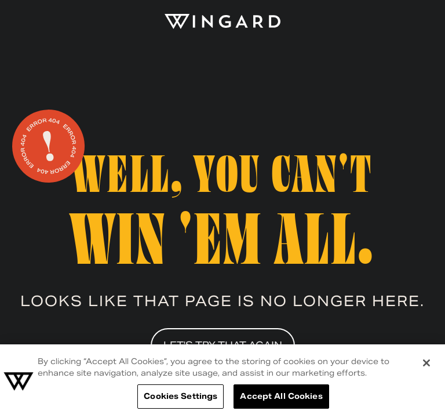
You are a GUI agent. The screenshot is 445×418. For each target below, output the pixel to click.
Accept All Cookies (281, 396)
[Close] (426, 363)
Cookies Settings (180, 396)
